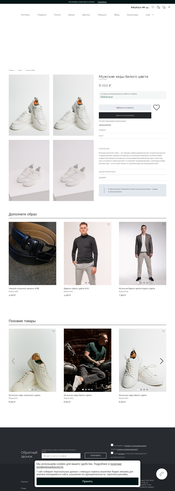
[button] (161, 366)
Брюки (71, 15)
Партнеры (24, 482)
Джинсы (86, 15)
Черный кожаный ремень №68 (24, 288)
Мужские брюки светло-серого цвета (137, 288)
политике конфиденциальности (127, 449)
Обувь (117, 15)
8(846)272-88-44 (139, 7)
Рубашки (102, 15)
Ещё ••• (150, 15)
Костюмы (25, 15)
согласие (121, 453)
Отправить (96, 455)
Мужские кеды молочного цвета (24, 395)
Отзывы (23, 488)
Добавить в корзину (125, 108)
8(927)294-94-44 (107, 96)
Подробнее (102, 2)
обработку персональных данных (136, 446)
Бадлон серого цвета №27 (76, 288)
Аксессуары (132, 15)
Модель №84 (30, 70)
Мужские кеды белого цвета (77, 395)
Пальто (57, 15)
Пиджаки (42, 15)
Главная (11, 70)
